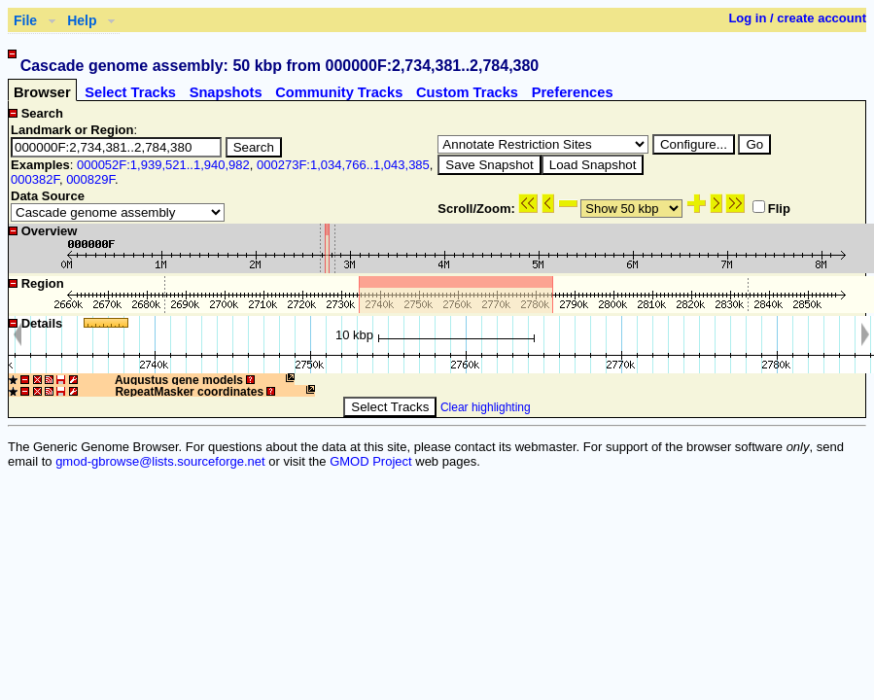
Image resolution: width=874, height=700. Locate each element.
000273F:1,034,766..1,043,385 (343, 165)
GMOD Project (371, 461)
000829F (90, 179)
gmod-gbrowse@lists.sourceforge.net (160, 461)
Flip (771, 208)
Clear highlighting (485, 407)
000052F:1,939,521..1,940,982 (163, 165)
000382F (35, 179)
